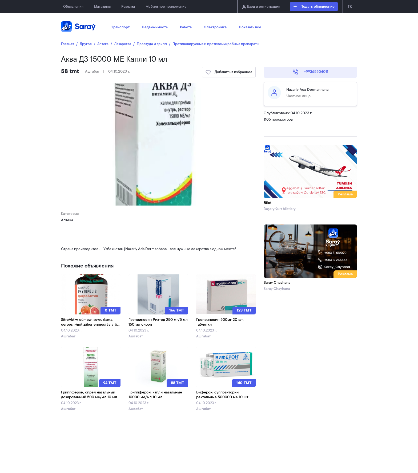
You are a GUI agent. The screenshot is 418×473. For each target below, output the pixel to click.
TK (350, 7)
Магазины (102, 7)
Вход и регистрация (261, 7)
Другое (86, 44)
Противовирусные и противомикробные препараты (215, 44)
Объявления (73, 7)
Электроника (215, 27)
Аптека (102, 44)
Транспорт (120, 27)
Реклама (128, 7)
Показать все (250, 27)
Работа (186, 27)
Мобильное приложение (166, 7)
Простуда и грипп (152, 44)
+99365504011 (310, 72)
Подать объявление (314, 7)
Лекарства (122, 44)
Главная (67, 44)
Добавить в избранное (229, 72)
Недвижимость (155, 27)
